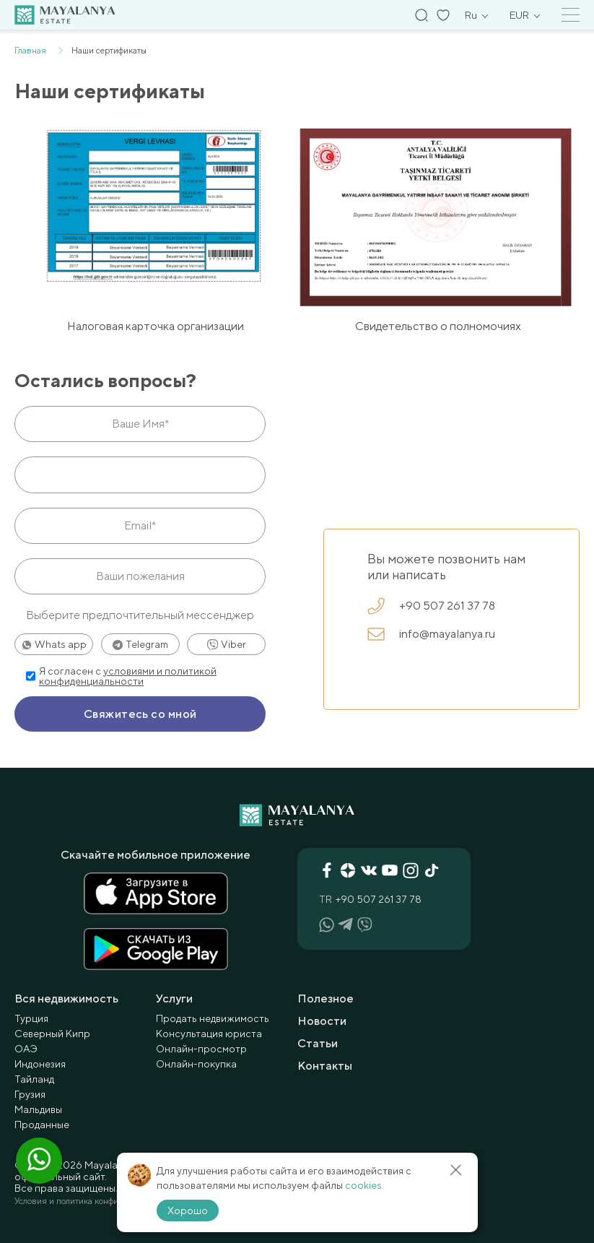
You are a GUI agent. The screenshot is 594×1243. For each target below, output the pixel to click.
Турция (31, 1018)
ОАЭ (26, 1048)
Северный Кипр (52, 1033)
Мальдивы (38, 1109)
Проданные (41, 1124)
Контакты (324, 1066)
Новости (321, 1021)
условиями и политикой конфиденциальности (128, 676)
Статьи (317, 1043)
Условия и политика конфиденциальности (96, 1201)
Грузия (29, 1094)
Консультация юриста (209, 1033)
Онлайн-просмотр (201, 1048)
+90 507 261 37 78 (431, 606)
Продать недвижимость (212, 1018)
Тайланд (34, 1079)
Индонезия (40, 1064)
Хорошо (187, 1210)
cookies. (364, 1185)
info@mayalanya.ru (431, 634)
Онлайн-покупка (196, 1064)
